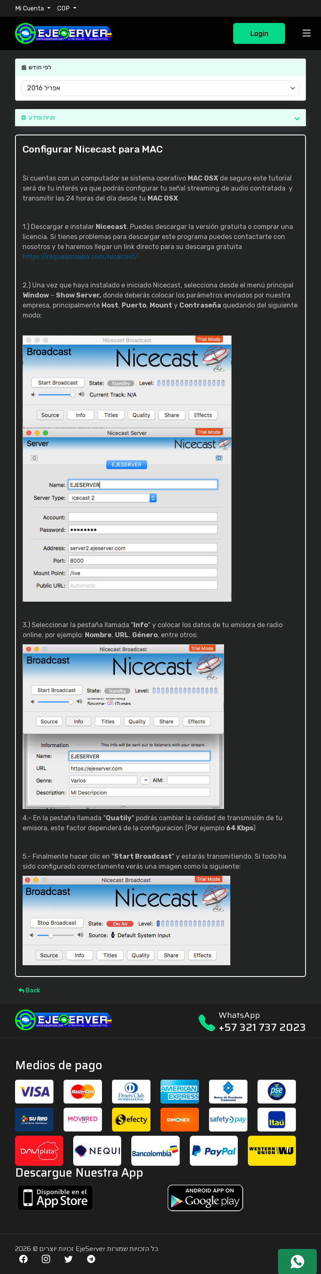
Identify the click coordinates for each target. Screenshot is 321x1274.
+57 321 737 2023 (262, 1027)
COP (64, 8)
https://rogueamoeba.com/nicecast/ (80, 257)
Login (259, 33)
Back (29, 990)
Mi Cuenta (30, 8)
